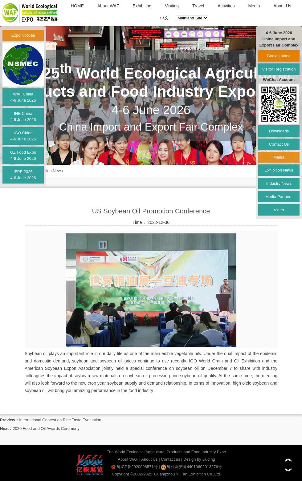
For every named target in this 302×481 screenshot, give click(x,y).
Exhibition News (48, 170)
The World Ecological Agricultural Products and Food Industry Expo (166, 452)
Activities (226, 5)
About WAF (108, 5)
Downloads (279, 131)
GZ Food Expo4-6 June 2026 (23, 155)
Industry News (279, 183)
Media (254, 5)
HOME (77, 5)
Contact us (170, 459)
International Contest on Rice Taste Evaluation (60, 420)
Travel (198, 5)
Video (279, 210)
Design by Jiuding (199, 459)
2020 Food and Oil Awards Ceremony (46, 428)
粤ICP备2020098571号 (134, 466)
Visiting (172, 5)
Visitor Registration (279, 69)
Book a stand (279, 56)
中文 (164, 17)
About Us (282, 5)
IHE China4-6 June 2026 (23, 116)
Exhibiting (142, 5)
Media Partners (278, 196)
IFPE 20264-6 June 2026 (23, 174)
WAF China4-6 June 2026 (23, 97)
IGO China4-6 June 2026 (23, 136)
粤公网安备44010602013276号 (191, 466)
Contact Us (279, 144)
